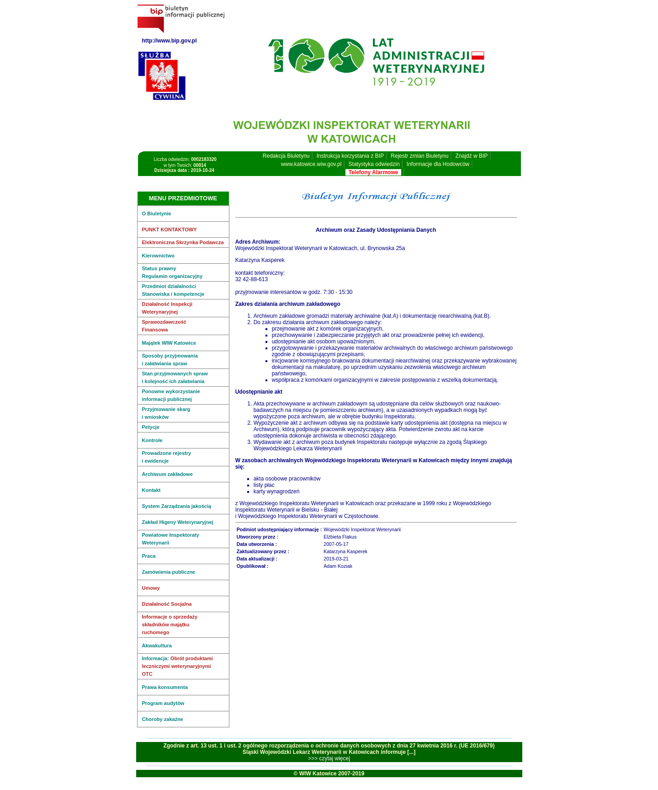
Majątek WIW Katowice (169, 343)
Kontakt (151, 490)
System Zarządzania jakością (177, 506)
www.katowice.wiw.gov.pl (311, 164)
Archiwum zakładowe (167, 474)
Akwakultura (157, 645)
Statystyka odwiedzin (374, 164)
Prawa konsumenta (165, 687)
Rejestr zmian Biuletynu (419, 156)
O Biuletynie (156, 213)
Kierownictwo (158, 255)
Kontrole (152, 440)
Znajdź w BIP (472, 156)
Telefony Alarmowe (373, 172)
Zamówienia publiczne (169, 572)
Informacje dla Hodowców (438, 164)
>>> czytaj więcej (329, 758)
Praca (149, 556)
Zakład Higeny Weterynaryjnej (177, 522)
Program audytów (163, 703)
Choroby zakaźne (162, 719)
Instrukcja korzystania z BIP (350, 156)
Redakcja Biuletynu (286, 156)
